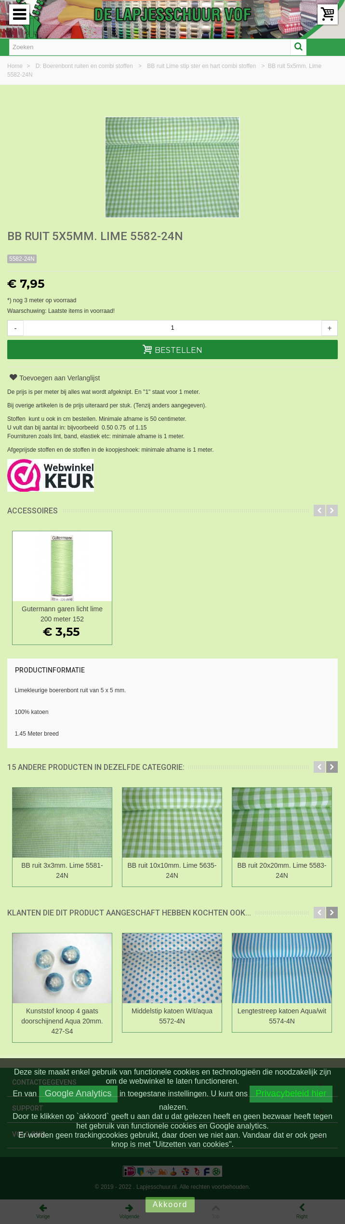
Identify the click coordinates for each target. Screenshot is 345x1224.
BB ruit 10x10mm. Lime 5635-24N (172, 870)
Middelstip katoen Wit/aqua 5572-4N (172, 1016)
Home (15, 66)
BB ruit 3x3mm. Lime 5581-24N (62, 870)
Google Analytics (78, 1093)
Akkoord (170, 1204)
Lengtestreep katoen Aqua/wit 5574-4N (282, 1016)
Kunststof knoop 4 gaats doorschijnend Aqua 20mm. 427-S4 (62, 1021)
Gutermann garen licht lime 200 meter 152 (62, 614)
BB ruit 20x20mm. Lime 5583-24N (282, 870)
